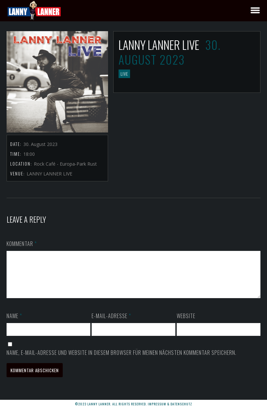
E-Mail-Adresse (111, 324)
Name (14, 324)
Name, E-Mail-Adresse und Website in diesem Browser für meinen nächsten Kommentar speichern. (121, 360)
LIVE (124, 74)
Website (186, 324)
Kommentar (22, 244)
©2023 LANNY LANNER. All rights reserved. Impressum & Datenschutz (133, 403)
